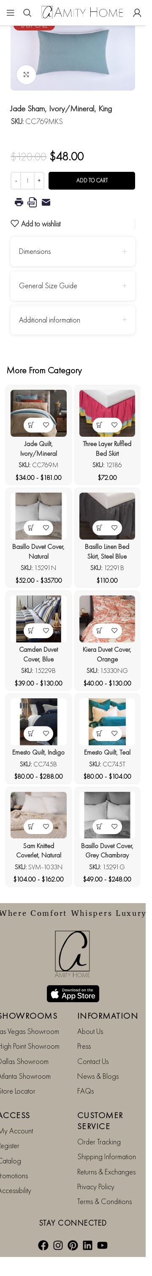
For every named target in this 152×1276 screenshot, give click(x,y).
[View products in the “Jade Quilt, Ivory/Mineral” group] (31, 425)
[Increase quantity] (39, 181)
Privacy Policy (95, 1186)
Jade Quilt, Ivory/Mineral (38, 448)
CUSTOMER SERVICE (100, 1121)
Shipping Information (106, 1156)
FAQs (85, 1091)
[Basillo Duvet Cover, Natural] (39, 516)
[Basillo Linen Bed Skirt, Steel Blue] (107, 516)
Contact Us (93, 1061)
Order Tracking (99, 1141)
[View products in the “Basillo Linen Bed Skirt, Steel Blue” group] (99, 528)
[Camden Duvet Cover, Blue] (39, 618)
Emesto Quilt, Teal (107, 752)
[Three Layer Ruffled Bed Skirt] (107, 413)
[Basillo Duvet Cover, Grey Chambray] (107, 815)
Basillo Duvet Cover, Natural (38, 551)
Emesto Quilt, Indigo (38, 752)
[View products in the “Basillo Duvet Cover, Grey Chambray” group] (99, 826)
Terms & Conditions (104, 1201)
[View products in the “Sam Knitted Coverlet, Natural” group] (31, 826)
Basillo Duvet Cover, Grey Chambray (107, 850)
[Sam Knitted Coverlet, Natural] (39, 815)
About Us (90, 1031)
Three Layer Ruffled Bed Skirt (107, 448)
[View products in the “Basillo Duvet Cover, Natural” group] (31, 528)
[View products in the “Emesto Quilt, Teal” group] (99, 733)
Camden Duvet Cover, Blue (38, 654)
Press (84, 1046)
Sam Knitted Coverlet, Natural (38, 850)
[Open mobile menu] (10, 12)
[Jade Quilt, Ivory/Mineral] (39, 413)
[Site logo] (82, 12)
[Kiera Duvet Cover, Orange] (107, 618)
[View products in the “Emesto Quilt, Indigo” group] (31, 733)
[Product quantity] (27, 181)
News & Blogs (98, 1076)
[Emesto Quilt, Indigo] (39, 721)
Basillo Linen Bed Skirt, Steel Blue (107, 551)
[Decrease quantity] (16, 181)
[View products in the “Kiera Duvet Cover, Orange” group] (99, 630)
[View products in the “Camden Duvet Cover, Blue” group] (31, 630)
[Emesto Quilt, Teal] (107, 721)
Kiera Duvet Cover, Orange (107, 654)
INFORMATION (107, 1015)
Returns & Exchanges (106, 1172)
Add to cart (92, 180)
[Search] (27, 12)
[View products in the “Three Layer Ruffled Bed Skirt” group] (99, 425)
